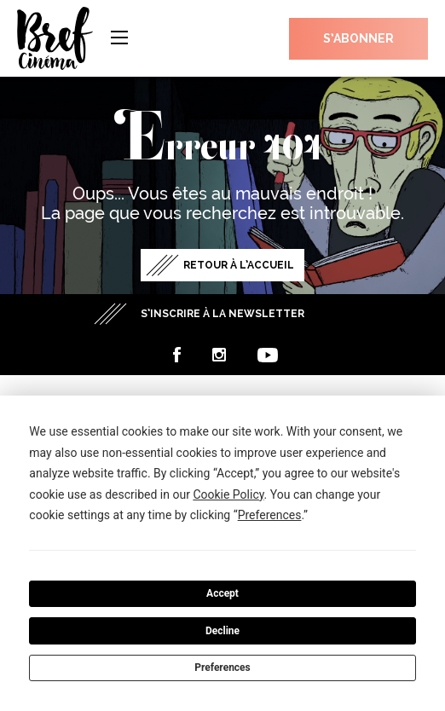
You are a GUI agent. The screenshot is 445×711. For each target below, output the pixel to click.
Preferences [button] (270, 515)
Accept (222, 593)
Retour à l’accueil (238, 265)
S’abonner (358, 38)
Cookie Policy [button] (228, 494)
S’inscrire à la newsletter (222, 314)
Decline (222, 631)
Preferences (222, 667)
